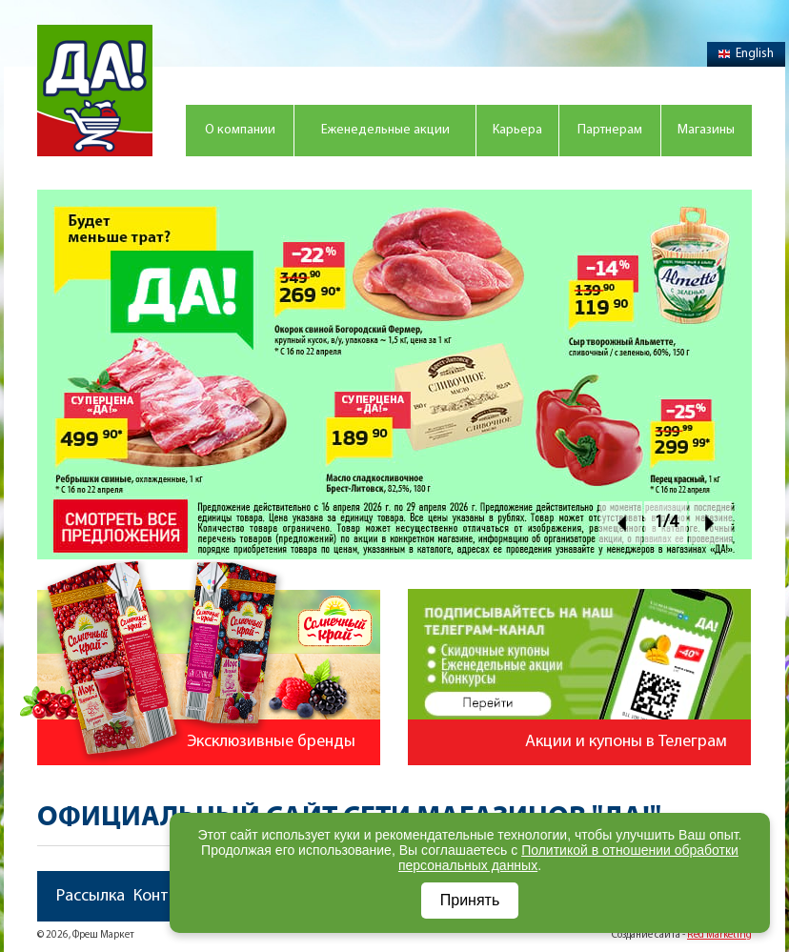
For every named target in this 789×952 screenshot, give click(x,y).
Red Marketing (719, 935)
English (746, 54)
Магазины (706, 130)
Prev (620, 522)
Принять (470, 900)
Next (710, 522)
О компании (240, 130)
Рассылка (90, 896)
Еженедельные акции (385, 130)
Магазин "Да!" (94, 90)
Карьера (517, 130)
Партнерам (609, 130)
